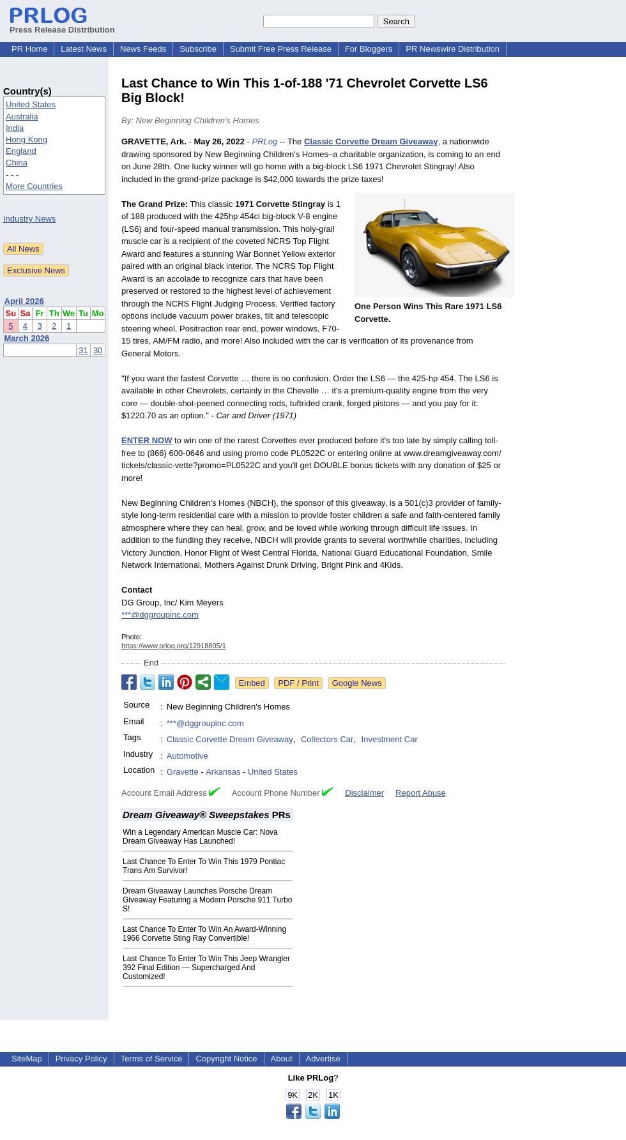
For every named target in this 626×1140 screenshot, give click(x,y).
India (15, 128)
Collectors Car (327, 739)
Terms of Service (152, 1058)
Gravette (183, 772)
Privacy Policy (81, 1058)
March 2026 (27, 338)
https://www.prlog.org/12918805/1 (173, 646)
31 (83, 350)
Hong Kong (26, 139)
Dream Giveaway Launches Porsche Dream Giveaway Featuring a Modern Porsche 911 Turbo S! (207, 899)
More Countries (34, 186)
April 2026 (24, 301)
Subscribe (198, 49)
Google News (357, 683)
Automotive (187, 756)
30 (97, 350)
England (21, 151)
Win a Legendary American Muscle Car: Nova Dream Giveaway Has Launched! (200, 837)
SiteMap (26, 1058)
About (282, 1058)
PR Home (29, 49)
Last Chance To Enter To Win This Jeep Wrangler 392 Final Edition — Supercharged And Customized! (206, 967)
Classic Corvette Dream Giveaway (230, 739)
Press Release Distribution (62, 24)
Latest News (84, 49)
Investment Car (390, 739)
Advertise (323, 1058)
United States (31, 104)
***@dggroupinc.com (160, 614)
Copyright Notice (226, 1058)
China (16, 162)
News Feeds (143, 49)
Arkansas (223, 772)
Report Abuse (420, 793)
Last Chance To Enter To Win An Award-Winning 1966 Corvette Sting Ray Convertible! (204, 934)
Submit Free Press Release (281, 49)
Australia (22, 116)
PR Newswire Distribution (453, 49)
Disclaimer (364, 793)
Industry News (29, 219)
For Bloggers (368, 49)
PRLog (265, 141)
